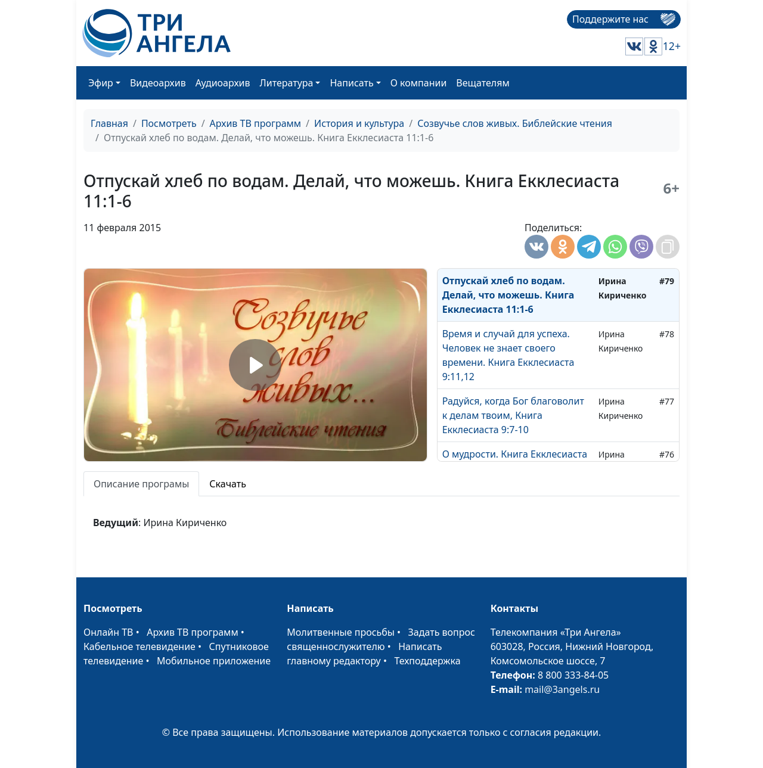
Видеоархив (158, 82)
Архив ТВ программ (256, 123)
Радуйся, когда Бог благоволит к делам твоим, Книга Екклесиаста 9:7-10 (513, 415)
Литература (287, 82)
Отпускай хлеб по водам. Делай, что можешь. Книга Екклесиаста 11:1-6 (508, 295)
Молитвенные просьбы (341, 632)
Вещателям (482, 82)
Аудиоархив (223, 82)
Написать (351, 82)
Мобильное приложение (214, 660)
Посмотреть (169, 123)
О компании (418, 82)
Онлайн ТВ (108, 632)
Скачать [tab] (227, 483)
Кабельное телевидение (139, 646)
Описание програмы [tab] (141, 483)
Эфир (100, 82)
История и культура (359, 123)
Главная (109, 123)
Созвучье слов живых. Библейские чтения (514, 123)
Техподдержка (427, 660)
